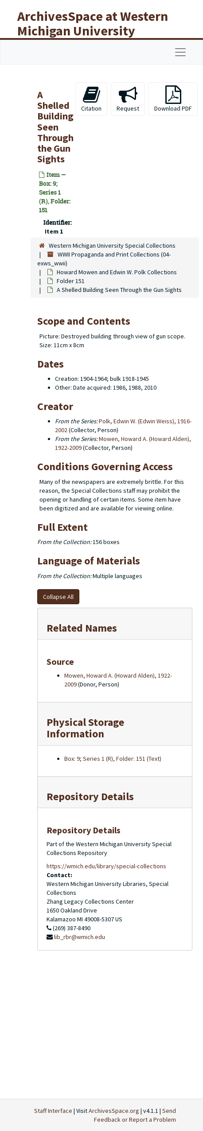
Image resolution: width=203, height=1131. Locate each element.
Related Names (82, 628)
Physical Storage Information (85, 727)
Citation (91, 98)
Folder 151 (71, 281)
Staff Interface (53, 1111)
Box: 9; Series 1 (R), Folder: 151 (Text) (112, 759)
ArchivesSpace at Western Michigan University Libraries (92, 31)
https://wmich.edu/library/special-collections (106, 866)
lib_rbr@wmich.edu (79, 937)
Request (128, 98)
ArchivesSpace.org (114, 1111)
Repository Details (90, 796)
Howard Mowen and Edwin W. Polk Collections (117, 272)
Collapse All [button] (58, 597)
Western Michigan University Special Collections (112, 245)
